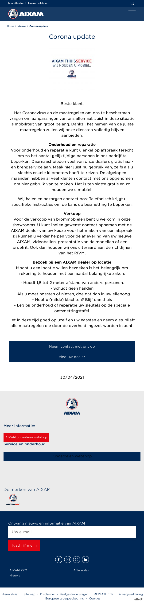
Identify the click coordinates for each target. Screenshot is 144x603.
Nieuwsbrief (10, 594)
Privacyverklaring (130, 594)
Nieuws (14, 575)
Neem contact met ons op (72, 346)
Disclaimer (47, 594)
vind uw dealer (72, 357)
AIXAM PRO (18, 570)
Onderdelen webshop (72, 456)
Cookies (94, 598)
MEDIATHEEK (103, 594)
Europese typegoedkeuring (64, 598)
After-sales (81, 570)
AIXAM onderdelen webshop (26, 437)
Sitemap (29, 594)
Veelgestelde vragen (74, 594)
